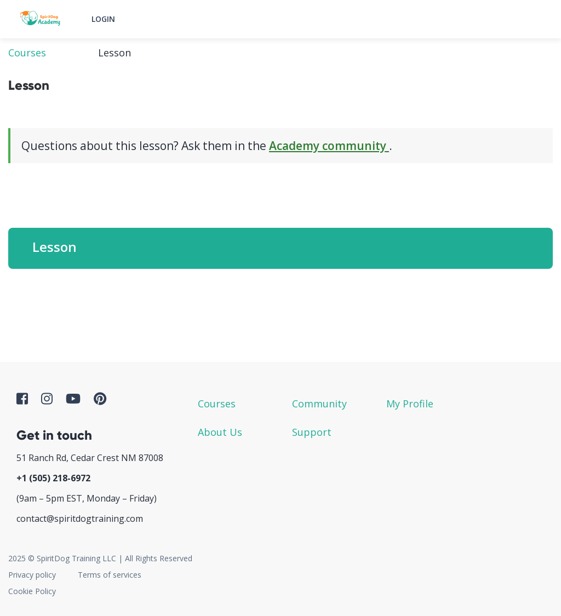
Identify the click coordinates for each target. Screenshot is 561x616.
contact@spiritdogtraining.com (79, 519)
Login (103, 19)
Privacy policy (32, 574)
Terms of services (109, 574)
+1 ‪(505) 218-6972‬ (53, 478)
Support (311, 432)
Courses (27, 52)
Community (319, 403)
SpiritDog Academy (41, 19)
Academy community (329, 145)
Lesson (54, 247)
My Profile (409, 403)
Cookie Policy (32, 591)
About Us (220, 432)
